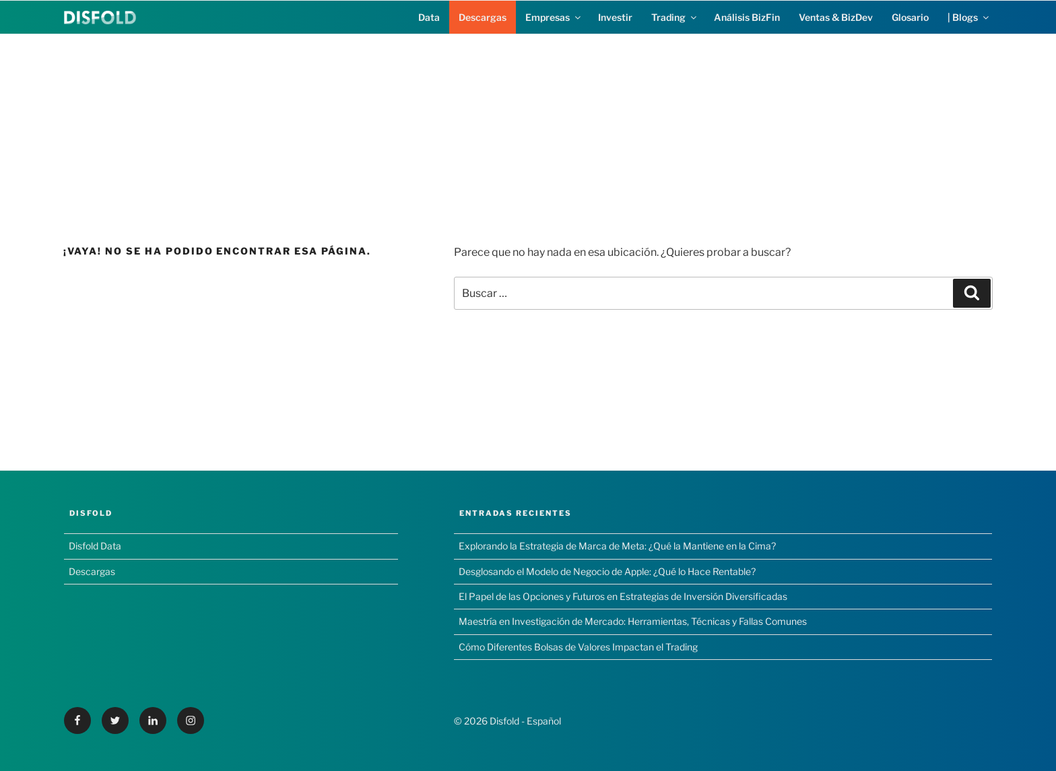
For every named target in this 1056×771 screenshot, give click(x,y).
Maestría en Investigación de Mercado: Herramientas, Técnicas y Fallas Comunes (633, 621)
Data (429, 17)
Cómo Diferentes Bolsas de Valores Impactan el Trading (578, 646)
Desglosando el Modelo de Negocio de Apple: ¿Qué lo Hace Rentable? (607, 571)
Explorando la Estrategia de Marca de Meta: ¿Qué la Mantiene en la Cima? (617, 545)
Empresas (554, 17)
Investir (615, 17)
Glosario (910, 17)
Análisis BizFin (747, 17)
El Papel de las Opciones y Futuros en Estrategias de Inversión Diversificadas (623, 596)
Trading (674, 17)
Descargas (482, 17)
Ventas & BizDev (836, 17)
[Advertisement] (528, 128)
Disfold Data (95, 545)
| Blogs (969, 17)
